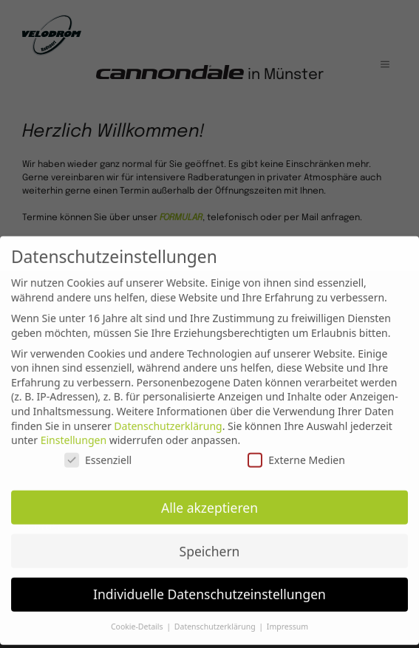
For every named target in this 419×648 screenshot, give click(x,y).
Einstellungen (73, 433)
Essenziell (98, 453)
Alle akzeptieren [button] (209, 500)
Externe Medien (296, 453)
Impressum (287, 620)
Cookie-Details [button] (138, 620)
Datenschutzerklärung (168, 419)
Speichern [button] (210, 544)
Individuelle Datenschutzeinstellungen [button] (209, 587)
